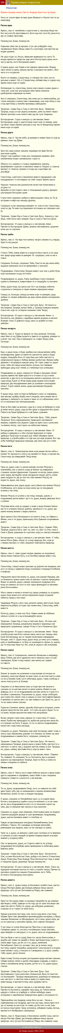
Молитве (11, 8)
